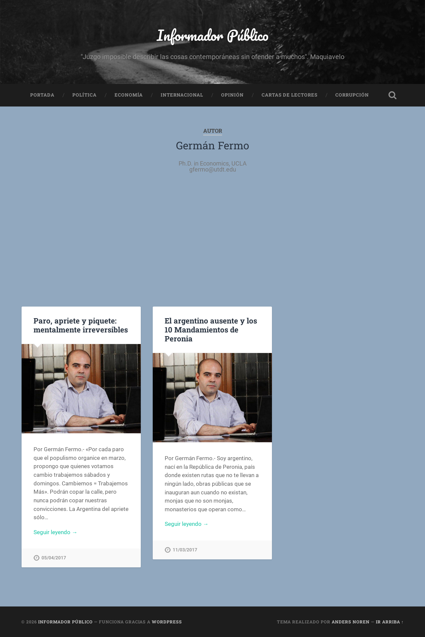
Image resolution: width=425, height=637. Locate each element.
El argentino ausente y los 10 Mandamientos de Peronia (211, 329)
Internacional (182, 95)
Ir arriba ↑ (390, 621)
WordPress (167, 621)
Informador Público (213, 35)
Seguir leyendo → (55, 532)
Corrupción (352, 95)
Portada (42, 95)
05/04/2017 (54, 558)
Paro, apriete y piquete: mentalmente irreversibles (81, 325)
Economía (129, 95)
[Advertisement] (212, 240)
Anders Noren (351, 621)
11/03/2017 (185, 550)
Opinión (232, 95)
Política (84, 95)
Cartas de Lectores (289, 95)
